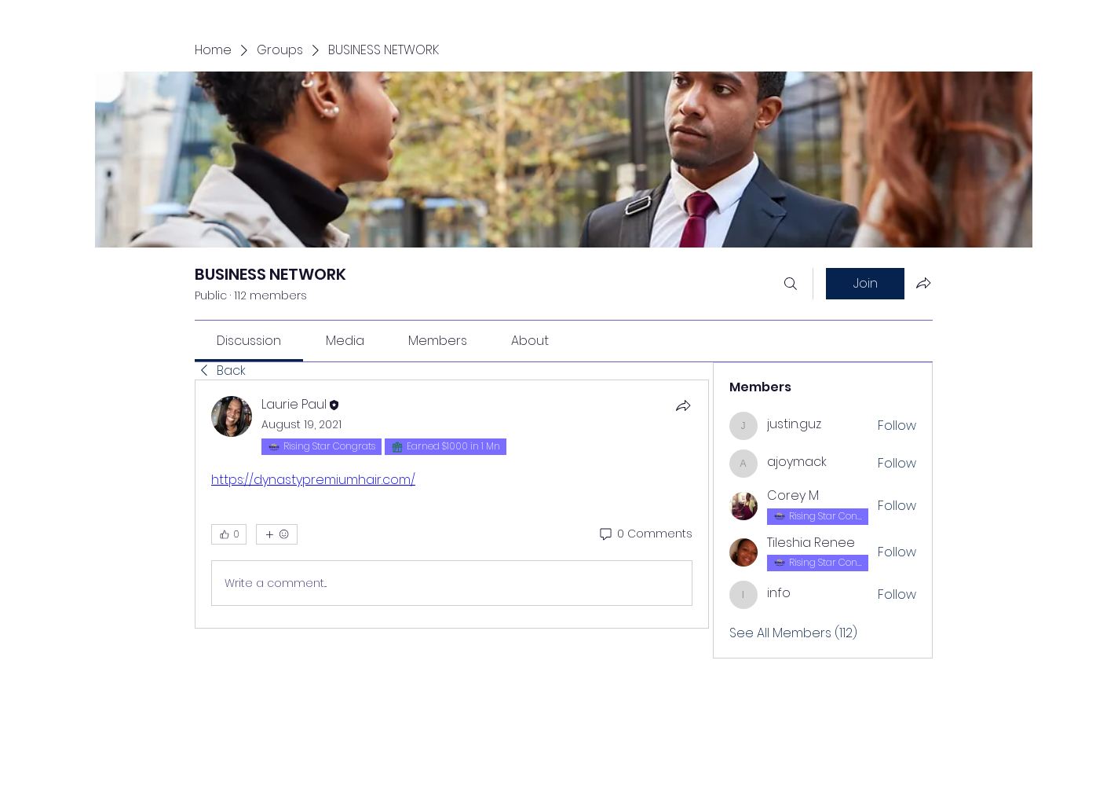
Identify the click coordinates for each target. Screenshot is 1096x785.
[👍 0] (229, 534)
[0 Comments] (644, 534)
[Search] (790, 283)
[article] (452, 504)
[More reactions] (277, 534)
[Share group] (923, 282)
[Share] (683, 405)
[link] (249, 341)
